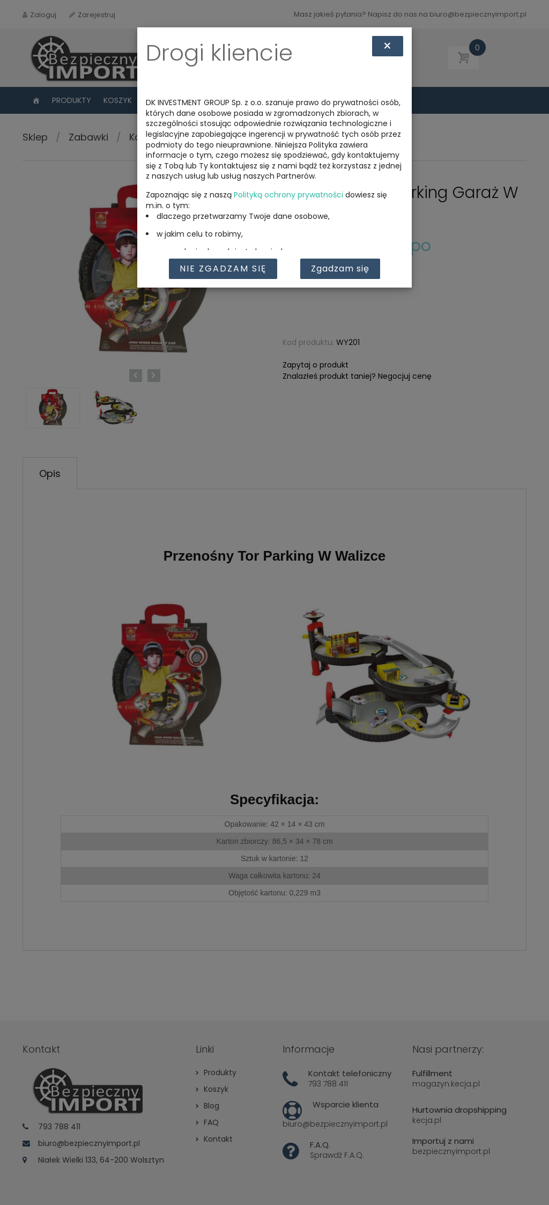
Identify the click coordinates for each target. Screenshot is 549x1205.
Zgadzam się (340, 268)
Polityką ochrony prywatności (288, 194)
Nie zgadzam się (223, 268)
